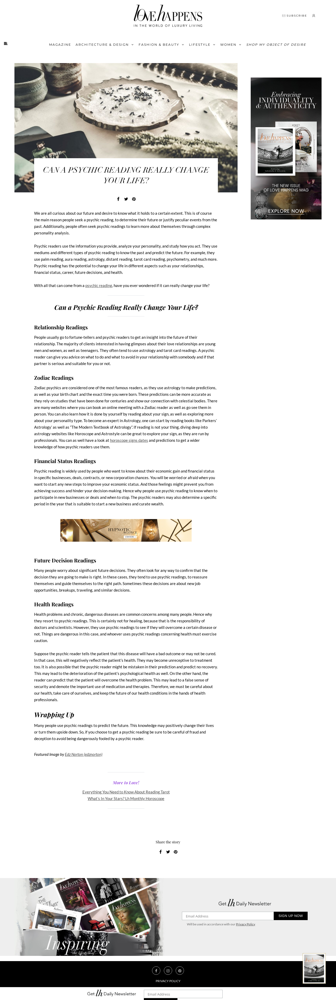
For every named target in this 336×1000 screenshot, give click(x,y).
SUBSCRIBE (294, 15)
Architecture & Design (102, 45)
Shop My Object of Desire (276, 45)
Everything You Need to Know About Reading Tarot (126, 791)
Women (228, 45)
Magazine (60, 45)
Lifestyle (200, 45)
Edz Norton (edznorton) (83, 754)
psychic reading (98, 285)
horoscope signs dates (129, 440)
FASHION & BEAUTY (159, 45)
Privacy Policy (245, 924)
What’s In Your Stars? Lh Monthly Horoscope (126, 798)
